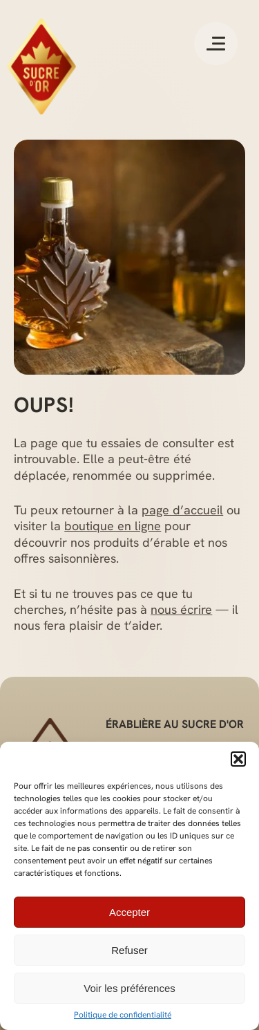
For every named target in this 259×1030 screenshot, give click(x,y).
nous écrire (181, 609)
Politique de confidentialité (122, 1014)
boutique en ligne (112, 526)
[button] (238, 759)
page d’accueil (182, 510)
